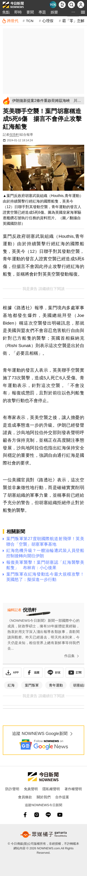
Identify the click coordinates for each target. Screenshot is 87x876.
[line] (48, 814)
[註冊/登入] (80, 4)
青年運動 (56, 685)
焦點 (6, 12)
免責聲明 (31, 789)
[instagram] (36, 814)
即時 (18, 12)
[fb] (25, 814)
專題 (42, 12)
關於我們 (44, 797)
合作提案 (62, 797)
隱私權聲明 (51, 789)
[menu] (83, 12)
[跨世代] (10, 21)
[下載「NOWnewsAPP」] (12, 672)
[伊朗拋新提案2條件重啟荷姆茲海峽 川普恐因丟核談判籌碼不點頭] (47, 100)
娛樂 (54, 12)
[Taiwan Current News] (52, 4)
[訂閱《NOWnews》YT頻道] (75, 672)
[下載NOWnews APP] (62, 4)
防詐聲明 (12, 789)
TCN (29, 21)
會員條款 (25, 797)
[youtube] (59, 814)
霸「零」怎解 (73, 21)
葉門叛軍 (32, 685)
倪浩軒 (14, 134)
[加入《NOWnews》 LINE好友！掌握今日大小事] (54, 672)
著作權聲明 (73, 789)
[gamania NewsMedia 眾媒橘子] (43, 834)
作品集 (72, 656)
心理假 (47, 21)
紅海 (11, 685)
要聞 (30, 12)
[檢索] (71, 4)
